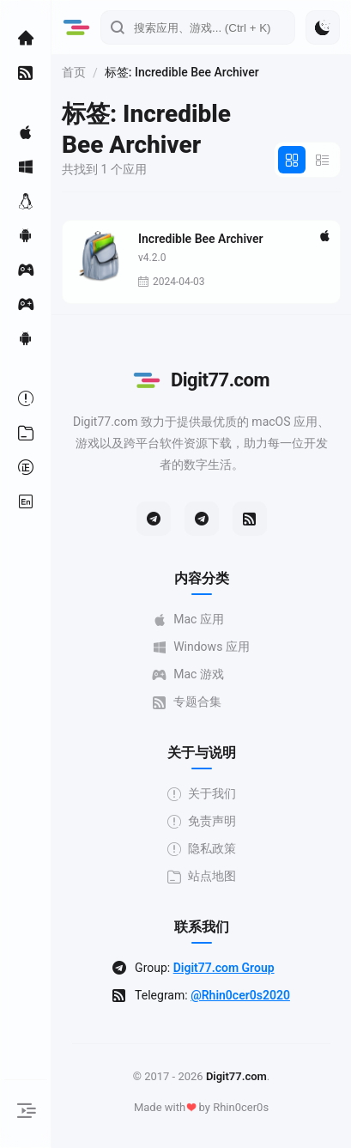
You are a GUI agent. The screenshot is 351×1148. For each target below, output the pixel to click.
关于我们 (201, 794)
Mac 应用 (188, 619)
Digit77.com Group (224, 968)
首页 (74, 72)
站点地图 (201, 876)
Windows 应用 (201, 647)
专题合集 (187, 702)
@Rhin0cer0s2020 (240, 995)
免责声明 (201, 821)
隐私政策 (201, 848)
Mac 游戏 (188, 674)
